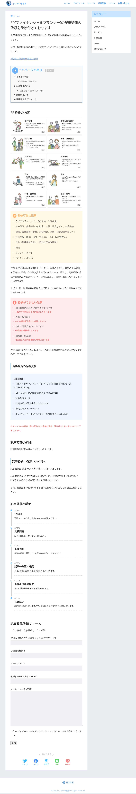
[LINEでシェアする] (57, 762)
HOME (68, 783)
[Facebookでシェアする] (35, 763)
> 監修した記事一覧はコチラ (24, 58)
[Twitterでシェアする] (25, 763)
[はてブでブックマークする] (46, 763)
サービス (91, 3)
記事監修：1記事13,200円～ (30, 91)
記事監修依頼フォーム (25, 100)
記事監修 (102, 3)
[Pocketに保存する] (67, 763)
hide (49, 70)
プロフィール (78, 3)
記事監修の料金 (22, 86)
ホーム (67, 3)
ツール (112, 3)
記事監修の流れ (22, 96)
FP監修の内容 (21, 77)
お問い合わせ (123, 3)
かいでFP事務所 (20, 3)
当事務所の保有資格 (27, 82)
